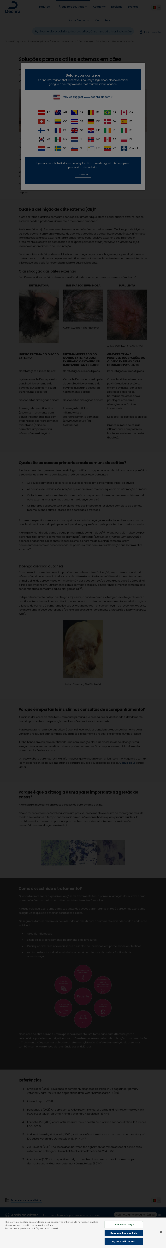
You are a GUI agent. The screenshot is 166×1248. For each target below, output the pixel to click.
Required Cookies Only (123, 1234)
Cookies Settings (123, 1225)
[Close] (160, 1233)
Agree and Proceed (123, 1242)
